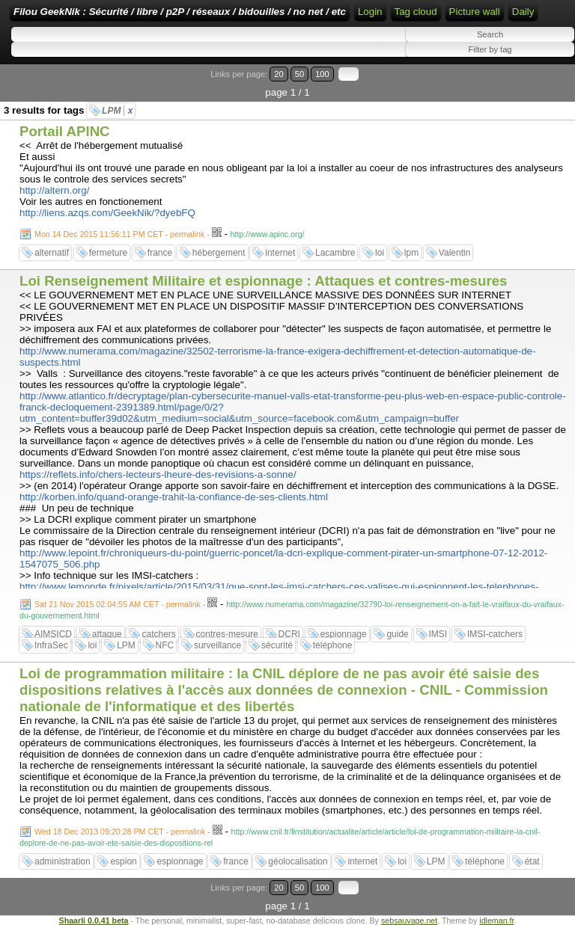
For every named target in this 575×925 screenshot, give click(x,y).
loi (379, 253)
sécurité (277, 645)
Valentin (454, 253)
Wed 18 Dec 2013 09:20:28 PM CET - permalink (119, 831)
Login (370, 11)
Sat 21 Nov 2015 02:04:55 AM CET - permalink (117, 604)
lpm (411, 253)
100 (322, 74)
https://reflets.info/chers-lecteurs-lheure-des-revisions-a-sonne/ (157, 474)
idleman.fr (496, 920)
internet (280, 253)
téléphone (333, 645)
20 (278, 74)
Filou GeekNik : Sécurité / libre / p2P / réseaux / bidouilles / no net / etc (179, 11)
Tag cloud (416, 11)
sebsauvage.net (409, 920)
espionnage (343, 634)
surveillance (217, 645)
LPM (117, 110)
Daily (523, 11)
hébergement (219, 253)
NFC (165, 645)
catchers (158, 634)
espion (123, 861)
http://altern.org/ (54, 190)
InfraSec (51, 645)
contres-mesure (227, 634)
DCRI (289, 634)
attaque (107, 634)
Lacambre (335, 253)
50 (299, 74)
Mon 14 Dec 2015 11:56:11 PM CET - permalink (119, 234)
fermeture (108, 253)
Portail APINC (64, 131)
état (532, 861)
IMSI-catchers (495, 634)
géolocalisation (297, 861)
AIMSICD (53, 634)
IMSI (438, 634)
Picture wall (474, 11)
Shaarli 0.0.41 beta (94, 920)
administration (62, 861)
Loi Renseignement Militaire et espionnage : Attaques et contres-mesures (263, 281)
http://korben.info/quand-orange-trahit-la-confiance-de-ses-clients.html (173, 497)
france (159, 253)
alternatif (51, 253)
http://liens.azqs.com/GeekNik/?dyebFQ (107, 212)
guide (397, 634)
